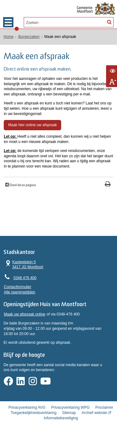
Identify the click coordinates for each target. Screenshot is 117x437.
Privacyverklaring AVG (26, 409)
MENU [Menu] (8, 22)
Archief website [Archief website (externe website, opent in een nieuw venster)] (94, 414)
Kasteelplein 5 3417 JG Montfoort (23, 264)
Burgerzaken (29, 36)
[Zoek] (109, 22)
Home (8, 36)
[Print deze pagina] (108, 184)
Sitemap (69, 414)
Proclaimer (104, 409)
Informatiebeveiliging (61, 419)
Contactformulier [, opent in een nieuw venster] (17, 287)
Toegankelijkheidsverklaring (33, 414)
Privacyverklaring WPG (70, 409)
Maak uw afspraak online (24, 315)
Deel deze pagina (22, 185)
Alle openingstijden (19, 292)
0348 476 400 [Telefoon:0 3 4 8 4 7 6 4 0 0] (24, 278)
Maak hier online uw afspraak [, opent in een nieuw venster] (32, 125)
